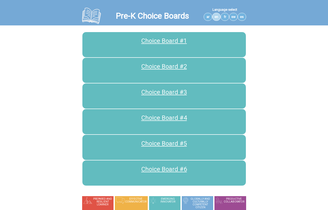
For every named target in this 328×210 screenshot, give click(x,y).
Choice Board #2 (164, 66)
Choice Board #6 (164, 169)
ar (207, 17)
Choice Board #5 (164, 143)
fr (225, 17)
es (242, 17)
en (216, 17)
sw (233, 17)
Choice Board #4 (164, 117)
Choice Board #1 (164, 40)
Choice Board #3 (164, 92)
